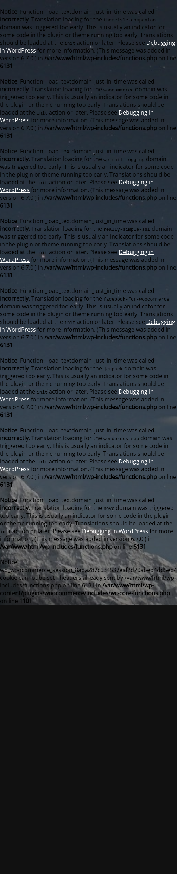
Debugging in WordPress (115, 531)
